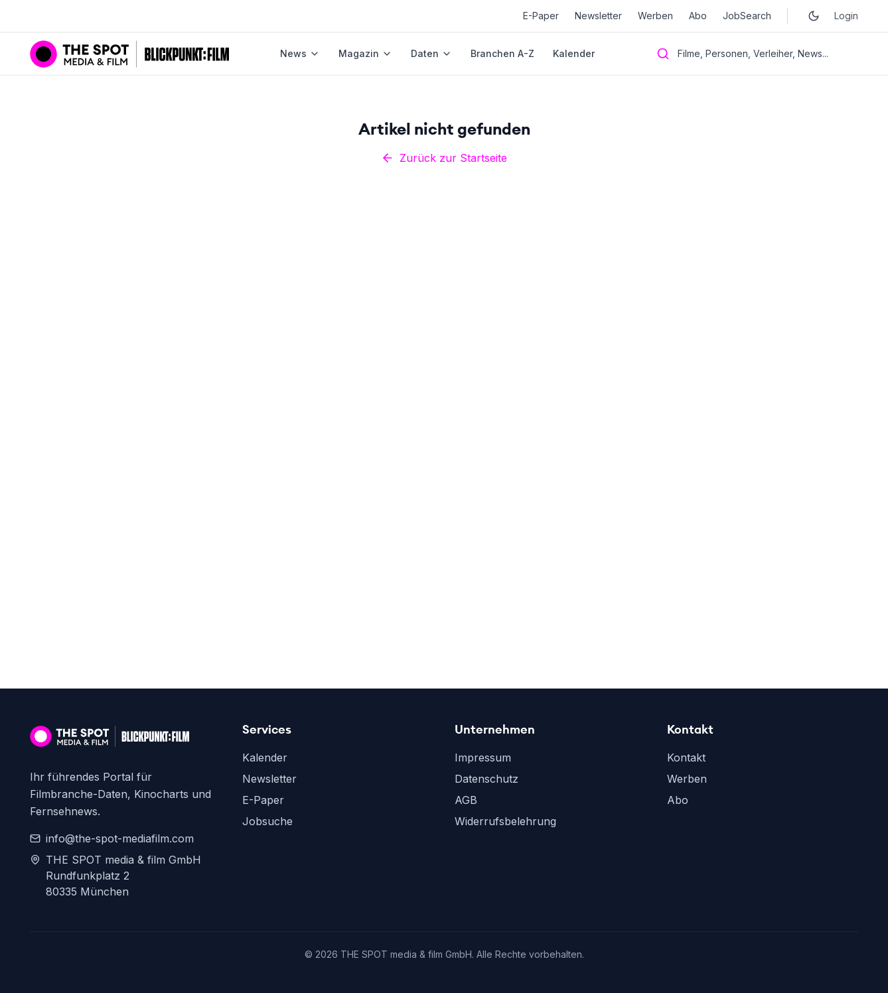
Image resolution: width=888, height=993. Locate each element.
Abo (698, 15)
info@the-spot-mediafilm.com (112, 838)
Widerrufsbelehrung (505, 821)
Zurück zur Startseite (444, 158)
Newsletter (598, 15)
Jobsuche (267, 821)
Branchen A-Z (502, 53)
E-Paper (541, 15)
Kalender (574, 53)
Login (846, 15)
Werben (655, 15)
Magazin (365, 53)
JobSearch (747, 15)
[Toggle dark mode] (814, 16)
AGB (466, 800)
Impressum (483, 757)
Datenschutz (486, 778)
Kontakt (686, 757)
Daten (431, 53)
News (300, 53)
